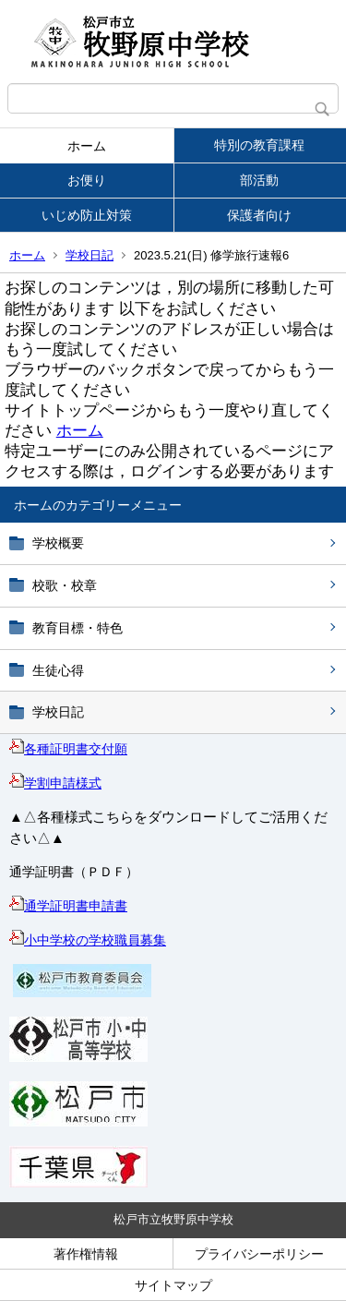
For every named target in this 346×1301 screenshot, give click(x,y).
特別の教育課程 (259, 145)
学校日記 (89, 255)
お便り (86, 180)
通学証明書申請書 (68, 905)
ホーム (86, 146)
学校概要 (58, 543)
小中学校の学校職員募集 (87, 940)
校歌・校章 (64, 585)
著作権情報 (86, 1254)
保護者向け (259, 215)
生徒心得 (58, 670)
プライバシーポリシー (259, 1254)
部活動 (259, 180)
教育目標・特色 (77, 627)
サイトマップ (173, 1285)
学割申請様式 (55, 783)
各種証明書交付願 (68, 748)
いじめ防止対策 (87, 215)
